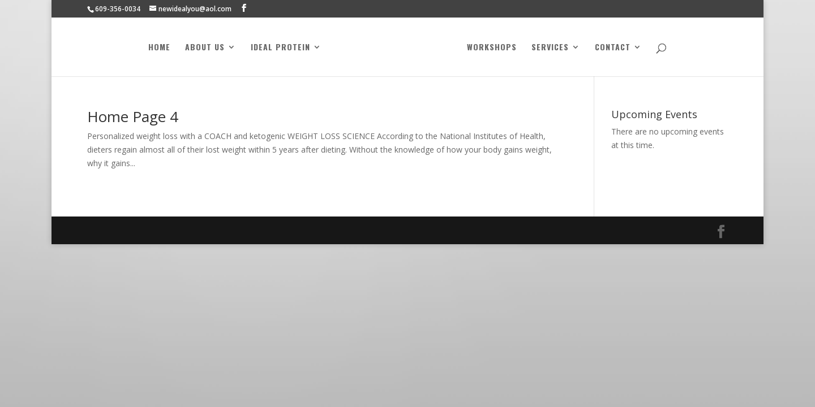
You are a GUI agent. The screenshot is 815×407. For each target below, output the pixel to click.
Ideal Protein (280, 48)
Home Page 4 (132, 116)
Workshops (492, 48)
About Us (205, 48)
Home (159, 48)
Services (550, 48)
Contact (612, 48)
